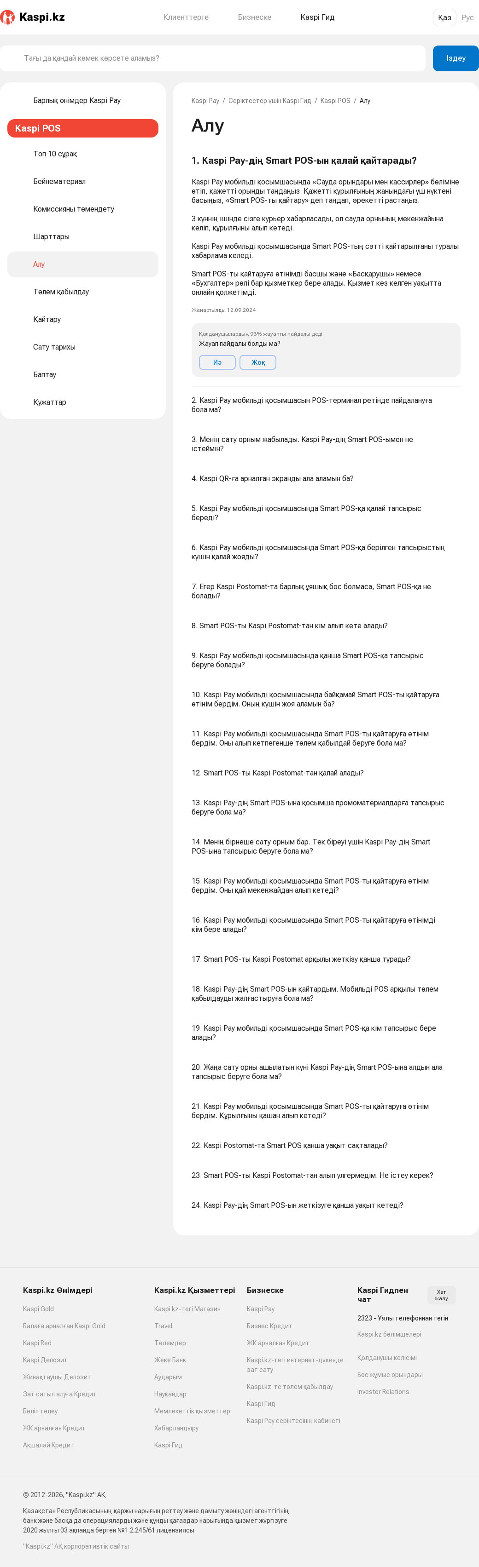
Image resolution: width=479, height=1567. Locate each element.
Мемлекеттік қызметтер (192, 1411)
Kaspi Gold (38, 1309)
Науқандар (170, 1394)
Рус (467, 17)
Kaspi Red (37, 1343)
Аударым (168, 1377)
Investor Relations (383, 1391)
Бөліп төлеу (40, 1411)
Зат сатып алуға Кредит (60, 1394)
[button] (326, 266)
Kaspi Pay (205, 100)
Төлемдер (170, 1343)
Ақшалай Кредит (48, 1445)
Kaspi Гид (168, 1445)
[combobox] (221, 58)
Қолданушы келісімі (387, 1357)
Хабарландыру (176, 1428)
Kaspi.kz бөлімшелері (389, 1334)
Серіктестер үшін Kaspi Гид (269, 100)
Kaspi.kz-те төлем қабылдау (290, 1386)
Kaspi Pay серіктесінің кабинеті (293, 1420)
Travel (163, 1326)
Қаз (444, 17)
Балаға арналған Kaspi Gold (64, 1326)
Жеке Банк (170, 1360)
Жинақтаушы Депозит (57, 1377)
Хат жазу (441, 1295)
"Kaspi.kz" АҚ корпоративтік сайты (76, 1546)
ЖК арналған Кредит (54, 1428)
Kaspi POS (335, 100)
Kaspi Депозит (45, 1360)
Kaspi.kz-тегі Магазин (187, 1309)
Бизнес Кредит (269, 1326)
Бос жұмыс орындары (390, 1374)
